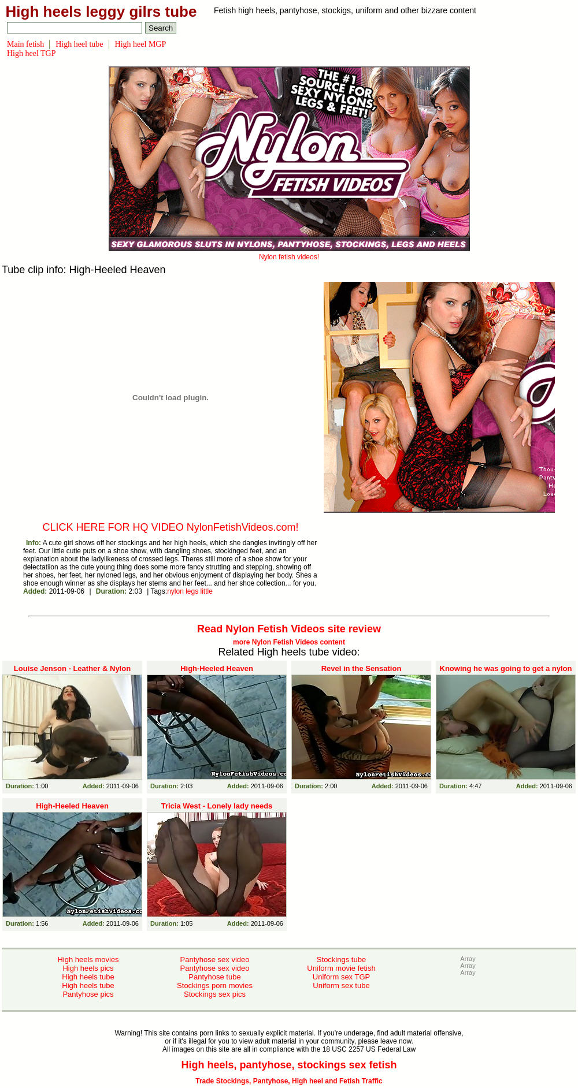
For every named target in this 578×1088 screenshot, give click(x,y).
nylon (175, 591)
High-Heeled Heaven (216, 668)
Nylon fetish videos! (289, 253)
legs (192, 591)
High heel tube (79, 44)
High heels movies (87, 959)
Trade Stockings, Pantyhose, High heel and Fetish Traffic (288, 1081)
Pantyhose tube (214, 977)
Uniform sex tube (341, 985)
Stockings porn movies (215, 985)
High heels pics (87, 968)
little (207, 591)
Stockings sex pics (215, 994)
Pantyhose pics (87, 994)
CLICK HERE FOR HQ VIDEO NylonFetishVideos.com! (171, 527)
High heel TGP (31, 53)
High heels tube (88, 977)
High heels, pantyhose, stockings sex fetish (289, 1065)
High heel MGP (140, 44)
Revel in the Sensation (361, 668)
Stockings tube (341, 959)
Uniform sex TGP (341, 977)
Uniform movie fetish (341, 968)
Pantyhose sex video (215, 959)
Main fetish (25, 44)
